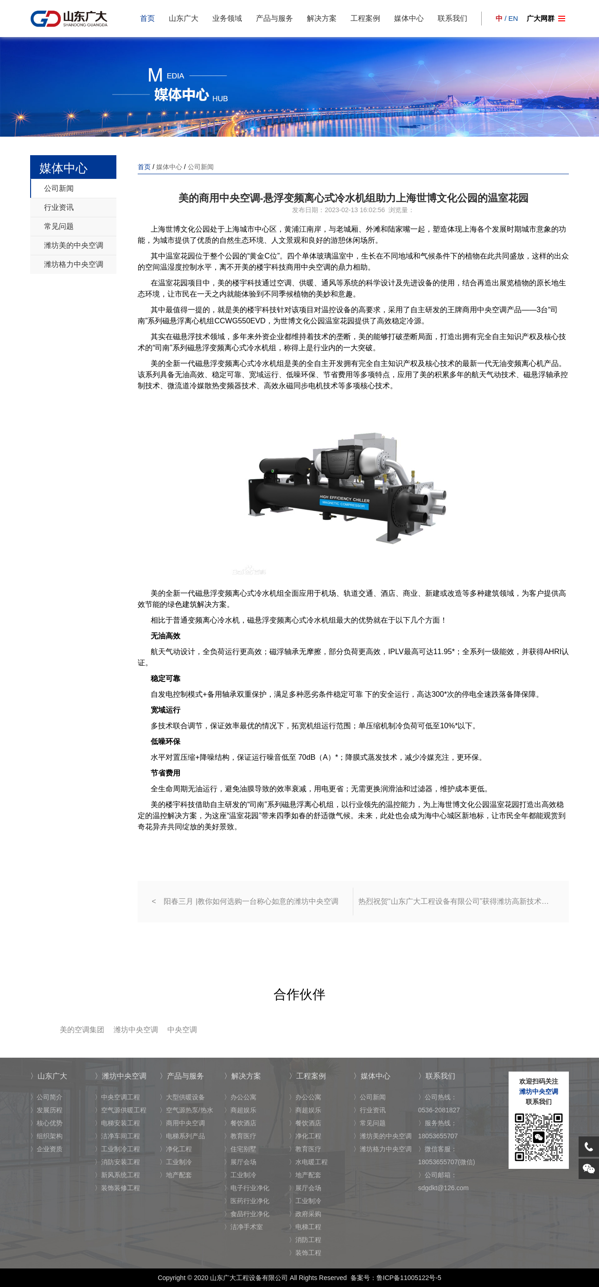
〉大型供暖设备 (182, 1097)
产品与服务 (274, 18)
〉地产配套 (175, 1175)
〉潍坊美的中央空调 (382, 1136)
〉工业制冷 (175, 1162)
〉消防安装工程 (117, 1162)
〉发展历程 (46, 1110)
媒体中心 (409, 18)
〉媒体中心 (371, 1076)
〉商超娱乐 (240, 1110)
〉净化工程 (175, 1149)
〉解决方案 (242, 1076)
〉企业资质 (46, 1149)
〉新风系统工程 (117, 1175)
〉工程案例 (307, 1076)
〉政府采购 (305, 1214)
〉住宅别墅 (240, 1149)
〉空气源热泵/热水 (186, 1110)
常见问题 (59, 226)
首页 (147, 18)
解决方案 (322, 18)
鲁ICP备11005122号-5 (408, 1277)
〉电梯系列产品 (182, 1136)
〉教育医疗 (240, 1136)
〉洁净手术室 (243, 1226)
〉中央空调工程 (117, 1097)
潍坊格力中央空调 (73, 264)
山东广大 (183, 18)
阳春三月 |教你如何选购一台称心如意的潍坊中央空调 (251, 901)
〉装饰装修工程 (117, 1188)
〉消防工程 (305, 1239)
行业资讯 (59, 207)
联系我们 (452, 18)
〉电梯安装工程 (117, 1123)
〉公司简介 (46, 1097)
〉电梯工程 (305, 1226)
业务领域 (227, 18)
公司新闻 (59, 188)
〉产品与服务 (181, 1076)
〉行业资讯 (369, 1110)
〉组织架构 (46, 1136)
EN (513, 18)
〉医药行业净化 (246, 1201)
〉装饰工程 (305, 1252)
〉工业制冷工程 (117, 1149)
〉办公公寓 (240, 1097)
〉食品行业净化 (246, 1214)
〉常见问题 (369, 1123)
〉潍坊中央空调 (121, 1076)
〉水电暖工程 (308, 1162)
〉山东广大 (48, 1076)
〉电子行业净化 (246, 1188)
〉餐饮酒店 (240, 1123)
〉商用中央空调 (182, 1123)
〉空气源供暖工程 (121, 1110)
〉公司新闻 (369, 1097)
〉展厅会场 (240, 1162)
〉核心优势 (46, 1123)
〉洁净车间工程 (117, 1136)
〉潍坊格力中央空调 (382, 1149)
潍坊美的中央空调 (73, 245)
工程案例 (365, 18)
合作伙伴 (299, 994)
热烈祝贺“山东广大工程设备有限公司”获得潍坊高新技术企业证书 (456, 901)
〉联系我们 (436, 1076)
